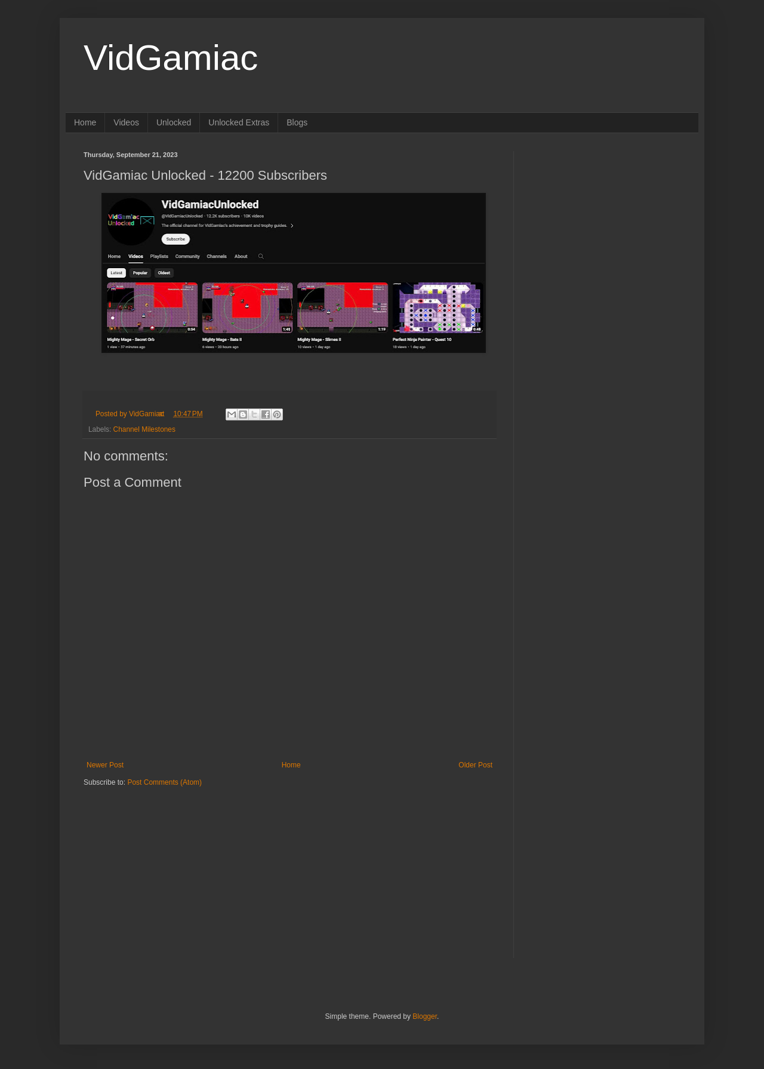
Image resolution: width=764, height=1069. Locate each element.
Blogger (424, 1016)
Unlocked (173, 122)
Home (85, 122)
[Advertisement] (158, 862)
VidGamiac (171, 58)
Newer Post (105, 765)
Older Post (475, 765)
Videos (126, 122)
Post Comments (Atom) (164, 782)
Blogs (296, 122)
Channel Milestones (144, 429)
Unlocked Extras (238, 122)
